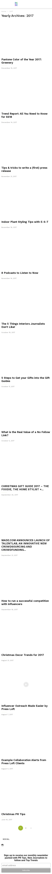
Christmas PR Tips (13, 814)
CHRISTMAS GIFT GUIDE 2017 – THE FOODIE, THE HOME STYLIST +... (25, 488)
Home (3, 11)
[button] (48, 4)
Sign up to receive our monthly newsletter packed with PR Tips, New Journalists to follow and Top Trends (26, 857)
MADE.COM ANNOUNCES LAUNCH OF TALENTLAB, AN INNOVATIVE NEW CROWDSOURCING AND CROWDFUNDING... (25, 545)
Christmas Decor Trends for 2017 (22, 655)
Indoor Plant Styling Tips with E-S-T (24, 221)
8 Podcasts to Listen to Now (19, 272)
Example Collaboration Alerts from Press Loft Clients (23, 761)
